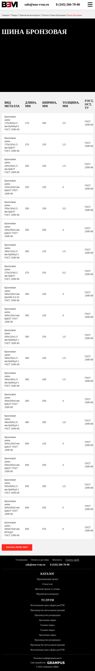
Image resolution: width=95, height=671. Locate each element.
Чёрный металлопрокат (47, 594)
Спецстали (47, 584)
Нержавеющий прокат (47, 579)
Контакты (57, 559)
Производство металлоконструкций (47, 610)
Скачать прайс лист (17, 547)
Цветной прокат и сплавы (47, 589)
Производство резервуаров (47, 615)
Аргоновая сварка (47, 620)
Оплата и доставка (40, 559)
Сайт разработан (47, 662)
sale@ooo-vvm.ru (36, 4)
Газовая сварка (47, 625)
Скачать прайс (72, 559)
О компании (21, 559)
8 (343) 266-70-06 (68, 4)
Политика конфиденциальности (47, 658)
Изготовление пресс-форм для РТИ (47, 605)
